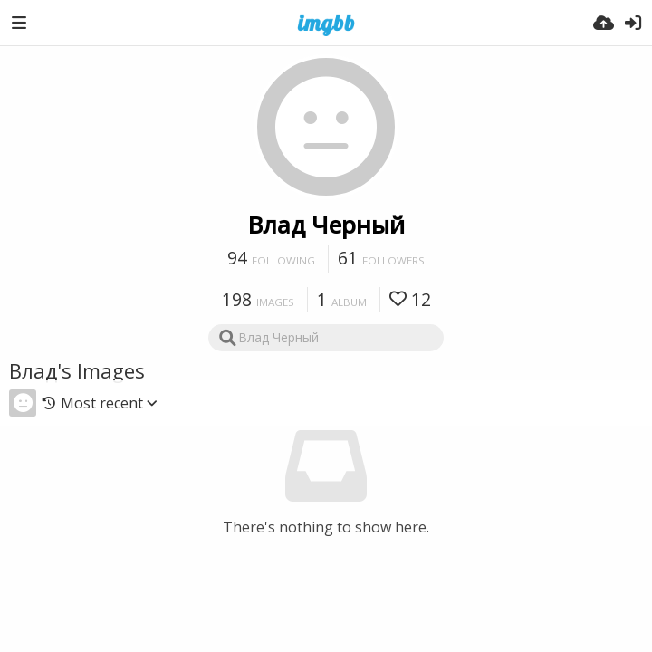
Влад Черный (326, 224)
